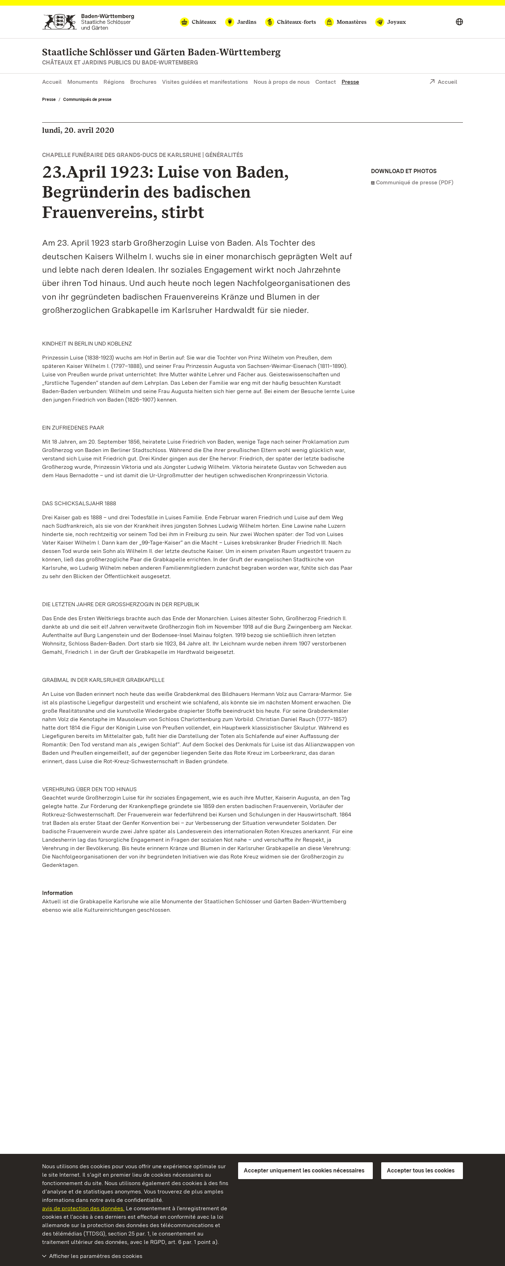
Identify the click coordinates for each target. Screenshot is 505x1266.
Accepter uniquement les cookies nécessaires (304, 1170)
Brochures (143, 81)
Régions (113, 81)
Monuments (82, 81)
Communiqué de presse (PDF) (414, 182)
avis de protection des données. (83, 1208)
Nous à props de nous (282, 81)
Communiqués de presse (87, 99)
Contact (325, 81)
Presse (350, 81)
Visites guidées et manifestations (205, 81)
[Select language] (459, 22)
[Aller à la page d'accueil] (88, 22)
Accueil (52, 81)
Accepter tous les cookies (420, 1170)
